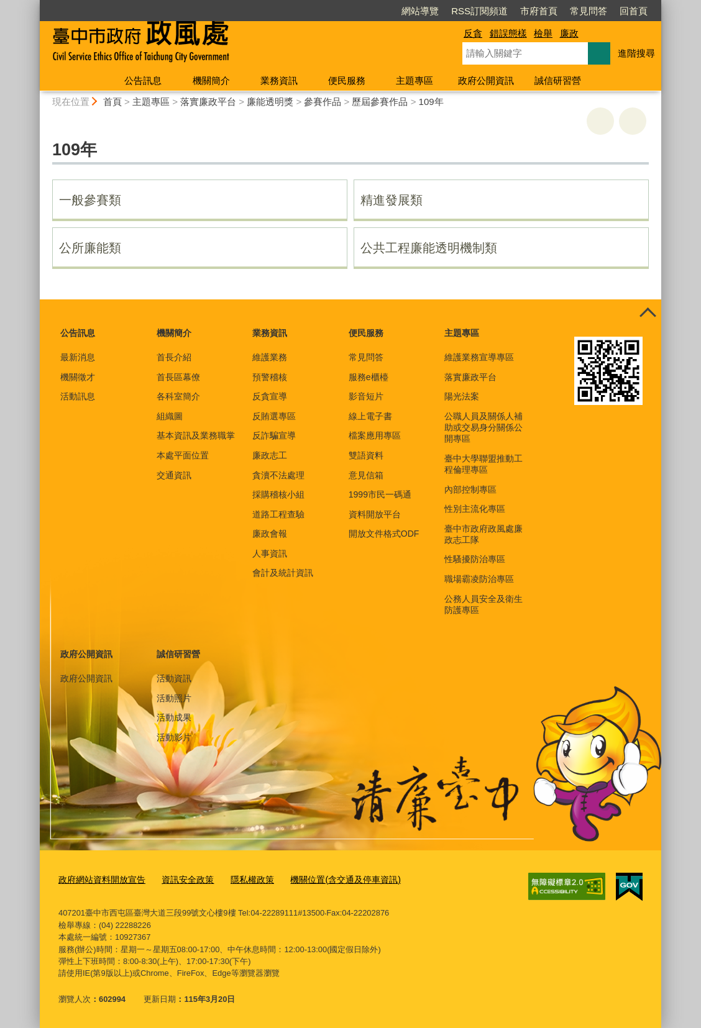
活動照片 (174, 698)
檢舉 (543, 33)
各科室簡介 (178, 396)
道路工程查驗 (278, 514)
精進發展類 (391, 200)
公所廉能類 (90, 248)
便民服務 (346, 80)
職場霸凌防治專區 (479, 579)
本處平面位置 (183, 455)
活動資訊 (174, 678)
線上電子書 (370, 416)
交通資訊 (174, 475)
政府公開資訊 (486, 80)
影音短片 (366, 396)
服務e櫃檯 (368, 377)
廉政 (569, 33)
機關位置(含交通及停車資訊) (328, 878)
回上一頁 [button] (632, 121)
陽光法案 (461, 396)
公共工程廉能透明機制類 (428, 248)
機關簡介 (211, 80)
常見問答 (588, 11)
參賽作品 (322, 101)
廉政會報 (269, 534)
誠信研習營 (557, 80)
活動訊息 (77, 396)
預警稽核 (269, 377)
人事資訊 (269, 553)
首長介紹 (174, 357)
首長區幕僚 (178, 377)
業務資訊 (279, 80)
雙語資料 (366, 455)
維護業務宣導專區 (479, 357)
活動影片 (174, 737)
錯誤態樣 (508, 33)
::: (34, 5)
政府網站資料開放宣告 (98, 878)
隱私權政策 (241, 878)
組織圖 (170, 416)
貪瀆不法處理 (278, 475)
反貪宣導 (269, 396)
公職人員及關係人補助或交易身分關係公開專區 (483, 427)
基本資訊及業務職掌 (196, 435)
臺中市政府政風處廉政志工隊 (483, 534)
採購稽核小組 (278, 494)
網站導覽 (420, 11)
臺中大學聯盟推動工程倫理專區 (483, 464)
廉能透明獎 (270, 101)
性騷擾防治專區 (474, 559)
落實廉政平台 (208, 101)
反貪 (473, 33)
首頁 (112, 101)
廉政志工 (269, 455)
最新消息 (77, 357)
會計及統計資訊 (282, 573)
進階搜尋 (636, 53)
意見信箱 (366, 475)
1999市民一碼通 (380, 494)
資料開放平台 (375, 514)
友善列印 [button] (600, 121)
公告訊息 (143, 80)
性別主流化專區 (474, 509)
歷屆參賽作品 (380, 101)
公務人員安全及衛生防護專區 (483, 604)
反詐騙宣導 (274, 435)
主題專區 (414, 80)
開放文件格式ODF (384, 534)
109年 (431, 101)
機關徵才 (77, 377)
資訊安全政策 (179, 878)
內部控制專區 (470, 489)
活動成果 (174, 717)
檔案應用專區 (375, 435)
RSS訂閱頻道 (479, 11)
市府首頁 (538, 11)
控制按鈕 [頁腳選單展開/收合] (647, 313)
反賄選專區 (274, 416)
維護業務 (269, 357)
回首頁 (634, 11)
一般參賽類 (90, 200)
